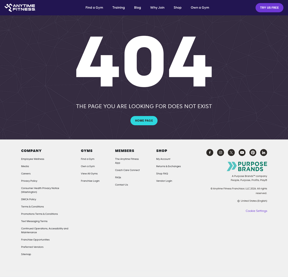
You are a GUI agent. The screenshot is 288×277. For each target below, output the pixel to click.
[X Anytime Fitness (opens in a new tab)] (231, 152)
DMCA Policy (28, 199)
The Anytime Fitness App (127, 161)
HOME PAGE (144, 120)
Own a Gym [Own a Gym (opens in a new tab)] (200, 7)
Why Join (157, 7)
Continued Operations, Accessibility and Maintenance (44, 230)
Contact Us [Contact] (121, 184)
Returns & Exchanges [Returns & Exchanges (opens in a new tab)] (168, 166)
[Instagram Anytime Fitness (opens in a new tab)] (220, 152)
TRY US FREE (269, 7)
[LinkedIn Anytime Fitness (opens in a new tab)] (263, 152)
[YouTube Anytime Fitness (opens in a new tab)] (242, 152)
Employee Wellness (32, 159)
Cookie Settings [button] (256, 210)
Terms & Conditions (32, 206)
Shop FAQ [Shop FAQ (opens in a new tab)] (162, 173)
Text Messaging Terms (34, 221)
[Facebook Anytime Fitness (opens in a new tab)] (209, 152)
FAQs (118, 177)
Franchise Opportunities (35, 239)
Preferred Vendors (32, 247)
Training (118, 7)
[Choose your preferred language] (235, 201)
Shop (178, 7)
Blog (137, 7)
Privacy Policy (29, 181)
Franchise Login (90, 181)
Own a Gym (88, 166)
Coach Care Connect (127, 170)
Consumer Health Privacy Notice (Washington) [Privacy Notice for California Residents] (40, 190)
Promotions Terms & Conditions (39, 214)
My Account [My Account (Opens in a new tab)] (163, 159)
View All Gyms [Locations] (89, 173)
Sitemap (26, 254)
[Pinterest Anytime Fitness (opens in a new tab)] (252, 152)
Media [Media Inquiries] (25, 166)
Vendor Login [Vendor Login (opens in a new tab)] (164, 181)
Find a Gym (94, 7)
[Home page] (20, 7)
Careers (26, 173)
